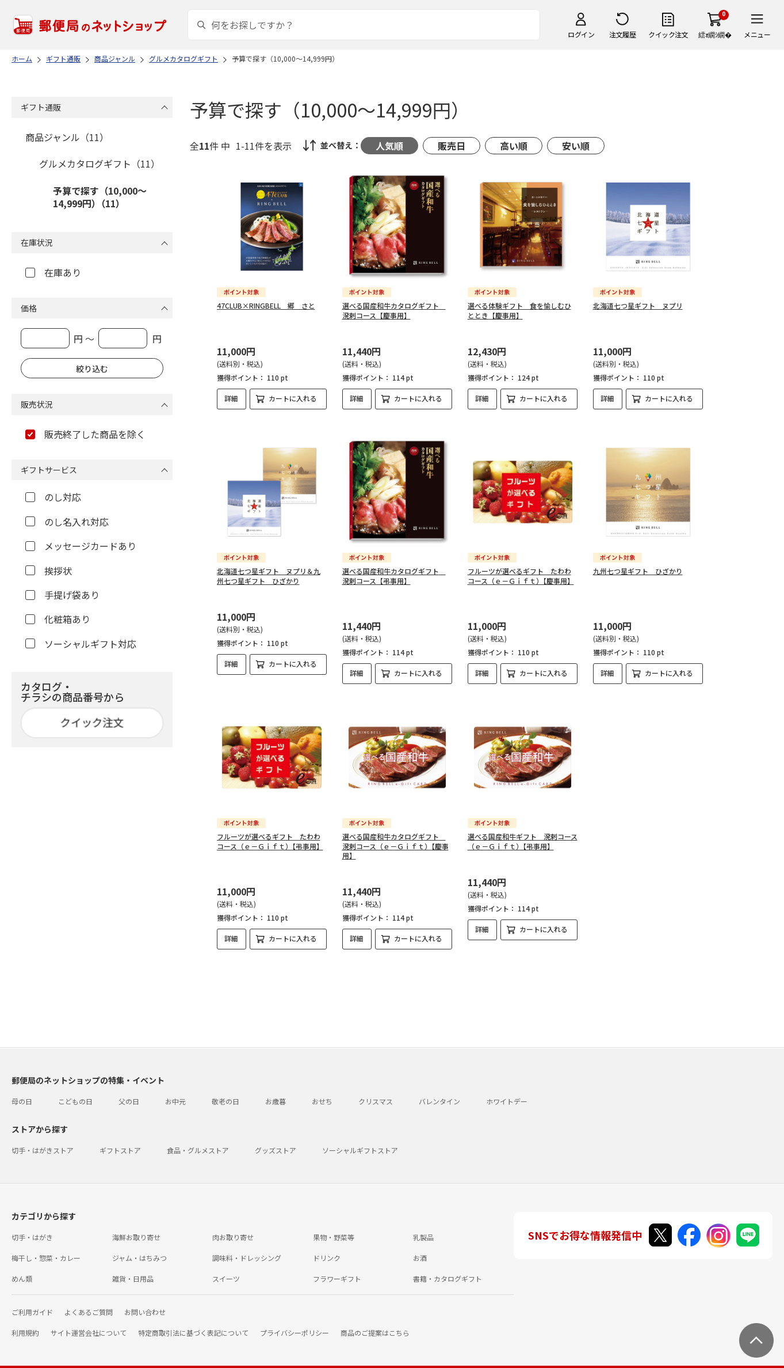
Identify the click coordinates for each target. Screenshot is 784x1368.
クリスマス (375, 1092)
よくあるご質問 (88, 1303)
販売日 (451, 146)
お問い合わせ (145, 1303)
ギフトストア (120, 1141)
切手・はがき (32, 1228)
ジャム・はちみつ (139, 1248)
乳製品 (423, 1228)
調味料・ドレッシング (246, 1248)
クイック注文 (668, 34)
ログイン (581, 34)
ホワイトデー (506, 1092)
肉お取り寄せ (233, 1228)
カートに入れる (293, 398)
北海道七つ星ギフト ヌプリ (638, 305)
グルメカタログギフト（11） (99, 163)
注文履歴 (622, 34)
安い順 (576, 146)
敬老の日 (225, 1092)
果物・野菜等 (333, 1228)
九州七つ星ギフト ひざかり (638, 562)
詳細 (231, 398)
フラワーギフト (337, 1269)
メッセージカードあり (80, 546)
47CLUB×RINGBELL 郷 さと (266, 305)
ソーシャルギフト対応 (80, 644)
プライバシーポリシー (294, 1323)
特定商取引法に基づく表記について (193, 1323)
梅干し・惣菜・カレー (46, 1248)
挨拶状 (48, 570)
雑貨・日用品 (133, 1269)
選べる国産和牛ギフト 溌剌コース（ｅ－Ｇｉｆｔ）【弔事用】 (523, 832)
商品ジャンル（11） (67, 137)
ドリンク (327, 1248)
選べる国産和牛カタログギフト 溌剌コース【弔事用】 (394, 566)
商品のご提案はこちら (375, 1323)
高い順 (513, 146)
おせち (322, 1092)
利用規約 (25, 1323)
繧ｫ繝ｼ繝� (714, 34)
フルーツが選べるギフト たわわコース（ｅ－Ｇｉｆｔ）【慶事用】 (521, 566)
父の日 (128, 1092)
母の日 (22, 1092)
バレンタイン (439, 1092)
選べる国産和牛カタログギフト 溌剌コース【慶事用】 (394, 310)
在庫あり (53, 272)
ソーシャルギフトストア (360, 1141)
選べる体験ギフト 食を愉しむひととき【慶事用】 (519, 310)
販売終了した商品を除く (85, 434)
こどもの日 (75, 1092)
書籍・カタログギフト (447, 1269)
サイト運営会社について (89, 1323)
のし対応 (53, 497)
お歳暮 (275, 1092)
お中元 (175, 1092)
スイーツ (226, 1269)
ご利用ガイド (32, 1303)
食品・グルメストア (198, 1141)
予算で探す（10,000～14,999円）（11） (100, 197)
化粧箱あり (57, 619)
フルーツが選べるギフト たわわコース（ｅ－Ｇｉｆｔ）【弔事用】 (270, 832)
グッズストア (275, 1141)
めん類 (22, 1269)
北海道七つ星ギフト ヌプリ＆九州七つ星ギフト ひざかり (268, 566)
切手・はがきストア (43, 1141)
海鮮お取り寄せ (136, 1228)
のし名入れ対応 (67, 522)
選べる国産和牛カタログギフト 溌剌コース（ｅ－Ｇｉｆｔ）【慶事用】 (395, 837)
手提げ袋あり (62, 595)
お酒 (420, 1248)
